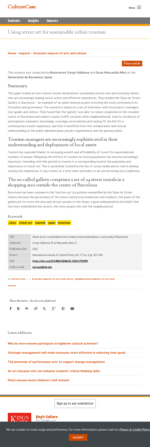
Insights (33, 21)
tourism (40, 222)
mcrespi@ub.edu (42, 267)
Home (12, 53)
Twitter (18, 308)
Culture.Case (18, 278)
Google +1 (54, 308)
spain (51, 222)
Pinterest (63, 309)
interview (64, 222)
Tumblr (44, 308)
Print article (132, 63)
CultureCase (22, 7)
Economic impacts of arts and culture (60, 53)
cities (12, 222)
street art (25, 222)
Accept (78, 437)
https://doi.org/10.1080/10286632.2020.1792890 (60, 261)
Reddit (36, 308)
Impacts (52, 21)
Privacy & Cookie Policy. (134, 429)
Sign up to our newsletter (75, 403)
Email (72, 308)
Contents (14, 21)
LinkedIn (26, 308)
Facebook (11, 308)
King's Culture (47, 417)
